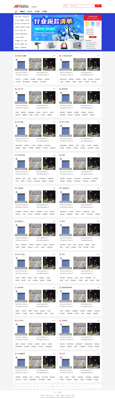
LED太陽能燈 (95, 178)
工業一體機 (90, 346)
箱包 (16, 30)
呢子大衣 (37, 247)
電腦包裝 (17, 310)
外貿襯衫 (45, 244)
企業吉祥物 (51, 244)
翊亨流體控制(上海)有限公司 (22, 74)
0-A (15, 386)
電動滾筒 (80, 81)
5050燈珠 (62, 147)
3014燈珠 (97, 147)
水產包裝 (31, 313)
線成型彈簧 (18, 114)
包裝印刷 (17, 33)
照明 (28, 23)
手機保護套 (18, 377)
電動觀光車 (52, 214)
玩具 (22, 40)
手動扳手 (51, 112)
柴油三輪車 (26, 211)
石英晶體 (89, 145)
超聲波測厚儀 (62, 114)
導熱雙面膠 (41, 277)
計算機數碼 (17, 40)
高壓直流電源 (52, 147)
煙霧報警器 (51, 181)
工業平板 (25, 379)
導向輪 (80, 247)
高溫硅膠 (50, 344)
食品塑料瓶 (26, 346)
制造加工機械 (18, 16)
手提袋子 (93, 244)
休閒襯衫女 (38, 244)
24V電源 (33, 145)
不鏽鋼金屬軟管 (31, 112)
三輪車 (24, 214)
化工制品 (17, 37)
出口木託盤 (30, 214)
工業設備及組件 (25, 16)
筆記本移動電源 (42, 379)
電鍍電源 (24, 147)
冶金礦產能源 (23, 47)
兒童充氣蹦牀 (88, 377)
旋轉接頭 (37, 114)
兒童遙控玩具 (69, 379)
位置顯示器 (92, 114)
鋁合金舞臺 (35, 280)
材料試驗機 (76, 112)
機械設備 (22, 11)
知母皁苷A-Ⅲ (18, 79)
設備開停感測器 (63, 145)
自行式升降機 (43, 81)
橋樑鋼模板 (89, 310)
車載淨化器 (78, 211)
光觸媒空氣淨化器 (88, 344)
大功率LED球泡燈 (86, 178)
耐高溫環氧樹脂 (19, 346)
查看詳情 (92, 37)
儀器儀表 (22, 20)
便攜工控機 (52, 377)
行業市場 (34, 7)
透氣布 (61, 247)
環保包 (74, 244)
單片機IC (83, 145)
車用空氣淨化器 (86, 211)
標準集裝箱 (18, 214)
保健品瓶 (36, 310)
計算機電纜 (31, 147)
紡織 (26, 44)
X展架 (29, 280)
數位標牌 (23, 280)
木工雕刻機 (26, 79)
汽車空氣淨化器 (89, 214)
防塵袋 (69, 244)
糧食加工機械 (36, 181)
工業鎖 (17, 181)
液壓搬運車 (45, 214)
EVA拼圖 (82, 379)
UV (72, 386)
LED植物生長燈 (77, 181)
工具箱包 (67, 247)
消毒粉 (75, 346)
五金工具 (29, 11)
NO (53, 386)
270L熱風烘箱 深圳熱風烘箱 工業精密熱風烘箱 (21, 69)
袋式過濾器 (87, 81)
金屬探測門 (44, 181)
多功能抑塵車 (37, 214)
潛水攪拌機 (90, 79)
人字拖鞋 (17, 247)
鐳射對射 (35, 178)
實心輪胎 (77, 214)
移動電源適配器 (33, 379)
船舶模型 (76, 379)
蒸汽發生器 (94, 81)
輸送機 (84, 79)
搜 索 (98, 5)
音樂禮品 (49, 379)
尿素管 (93, 211)
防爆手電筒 (62, 178)
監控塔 (24, 178)
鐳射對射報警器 (42, 178)
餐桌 (94, 277)
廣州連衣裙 (31, 244)
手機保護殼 (25, 377)
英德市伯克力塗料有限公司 (91, 42)
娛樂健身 (22, 44)
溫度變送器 (71, 145)
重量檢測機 (62, 112)
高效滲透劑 (33, 346)
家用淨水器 (62, 344)
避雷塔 (29, 178)
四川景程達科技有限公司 (91, 48)
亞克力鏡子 (41, 346)
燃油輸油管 (62, 214)
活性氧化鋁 (30, 344)
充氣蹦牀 (73, 377)
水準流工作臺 (18, 379)
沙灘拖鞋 (23, 247)
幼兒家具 (92, 280)
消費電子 (22, 37)
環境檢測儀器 (84, 114)
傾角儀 (82, 214)
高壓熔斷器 (96, 145)
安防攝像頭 (18, 178)
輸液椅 (86, 280)
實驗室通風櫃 (88, 277)
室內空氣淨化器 (70, 344)
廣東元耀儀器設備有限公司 (91, 44)
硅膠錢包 (87, 244)
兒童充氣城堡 (80, 377)
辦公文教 (17, 44)
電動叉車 (32, 211)
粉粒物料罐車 (39, 211)
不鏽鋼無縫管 (75, 310)
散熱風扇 (74, 81)
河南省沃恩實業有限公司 (42, 72)
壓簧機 (31, 114)
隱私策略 (62, 395)
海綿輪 (76, 277)
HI (37, 386)
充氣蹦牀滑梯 (96, 377)
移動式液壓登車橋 (26, 81)
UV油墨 (48, 310)
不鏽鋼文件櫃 (73, 280)
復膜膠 (46, 313)
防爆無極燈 (69, 181)
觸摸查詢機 (38, 147)
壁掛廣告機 (96, 344)
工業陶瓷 (48, 277)
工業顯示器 (62, 346)
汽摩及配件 (22, 27)
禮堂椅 (66, 280)
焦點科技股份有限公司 (51, 397)
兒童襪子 (43, 247)
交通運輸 (17, 27)
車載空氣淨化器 (63, 211)
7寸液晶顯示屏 (82, 346)
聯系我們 (47, 395)
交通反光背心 (50, 247)
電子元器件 (17, 23)
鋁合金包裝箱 (62, 244)
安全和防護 (23, 23)
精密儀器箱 (74, 247)
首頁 (16, 11)
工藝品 (25, 40)
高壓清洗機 (78, 79)
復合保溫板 (62, 313)
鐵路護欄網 (96, 313)
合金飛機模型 (89, 379)
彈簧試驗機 (90, 112)
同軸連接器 (68, 147)
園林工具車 (52, 211)
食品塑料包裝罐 (39, 313)
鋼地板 (82, 313)
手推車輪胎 (97, 214)
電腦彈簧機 (23, 112)
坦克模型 (96, 379)
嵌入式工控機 (44, 377)
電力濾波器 (76, 147)
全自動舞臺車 (18, 211)
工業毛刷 (43, 114)
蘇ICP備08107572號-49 (70, 397)
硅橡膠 (17, 344)
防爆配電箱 (27, 145)
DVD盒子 (92, 247)
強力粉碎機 (18, 81)
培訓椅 (81, 277)
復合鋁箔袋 (18, 313)
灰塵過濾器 (97, 346)
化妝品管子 (24, 310)
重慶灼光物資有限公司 (90, 46)
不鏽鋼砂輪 (49, 114)
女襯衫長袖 (30, 247)
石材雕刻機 (33, 79)
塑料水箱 (29, 277)
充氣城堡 (67, 377)
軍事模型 (62, 379)
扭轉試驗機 (77, 114)
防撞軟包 (22, 181)
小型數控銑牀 (35, 81)
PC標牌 (17, 244)
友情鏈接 (72, 395)
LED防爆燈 (62, 181)
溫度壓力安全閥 (63, 79)
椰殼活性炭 (23, 344)
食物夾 (35, 277)
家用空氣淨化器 (79, 344)
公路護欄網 (88, 313)
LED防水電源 (47, 145)
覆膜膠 (30, 310)
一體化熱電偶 (90, 147)
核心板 (31, 377)
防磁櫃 (97, 280)
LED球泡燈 (69, 178)
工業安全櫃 (62, 277)
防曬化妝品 (42, 280)
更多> (54, 55)
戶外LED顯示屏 (77, 178)
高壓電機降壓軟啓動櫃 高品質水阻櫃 (35, 69)
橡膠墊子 (44, 344)
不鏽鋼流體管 (69, 313)
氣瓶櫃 (61, 280)
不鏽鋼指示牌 (50, 178)
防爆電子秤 (70, 114)
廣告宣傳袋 (86, 247)
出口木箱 (51, 313)
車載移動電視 (69, 214)
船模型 (61, 377)
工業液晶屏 (69, 346)
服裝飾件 (28, 27)
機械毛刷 (38, 112)
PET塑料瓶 (25, 313)
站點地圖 (57, 395)
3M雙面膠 (49, 280)
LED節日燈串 (85, 181)
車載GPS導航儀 (19, 145)
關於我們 (42, 395)
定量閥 (61, 81)
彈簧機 (17, 112)
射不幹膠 (17, 277)
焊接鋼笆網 (67, 310)
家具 (25, 30)
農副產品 (17, 47)
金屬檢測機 (69, 112)
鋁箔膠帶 (17, 280)
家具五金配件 (69, 277)
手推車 (46, 211)
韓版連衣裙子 (24, 244)
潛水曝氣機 (97, 79)
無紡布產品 (81, 244)
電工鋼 (61, 310)
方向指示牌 (29, 181)
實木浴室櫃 (82, 310)
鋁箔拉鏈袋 (42, 310)
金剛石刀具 (45, 112)
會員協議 (67, 395)
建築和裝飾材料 (23, 33)
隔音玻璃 (77, 313)
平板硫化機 (47, 79)
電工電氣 (37, 11)
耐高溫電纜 (18, 147)
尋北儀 (77, 145)
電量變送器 (83, 147)
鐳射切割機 (67, 81)
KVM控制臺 (37, 377)
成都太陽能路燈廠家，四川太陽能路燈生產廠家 (49, 69)
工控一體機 (45, 147)
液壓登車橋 (40, 79)
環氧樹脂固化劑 (49, 346)
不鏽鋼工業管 (97, 310)
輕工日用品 (20, 30)
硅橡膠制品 (37, 344)
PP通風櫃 (80, 280)
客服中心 (52, 395)
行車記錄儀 (71, 211)
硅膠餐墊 (23, 277)
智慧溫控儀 (83, 112)
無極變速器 (25, 114)
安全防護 (44, 11)
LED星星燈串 (93, 181)
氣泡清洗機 (71, 79)
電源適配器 (40, 145)
